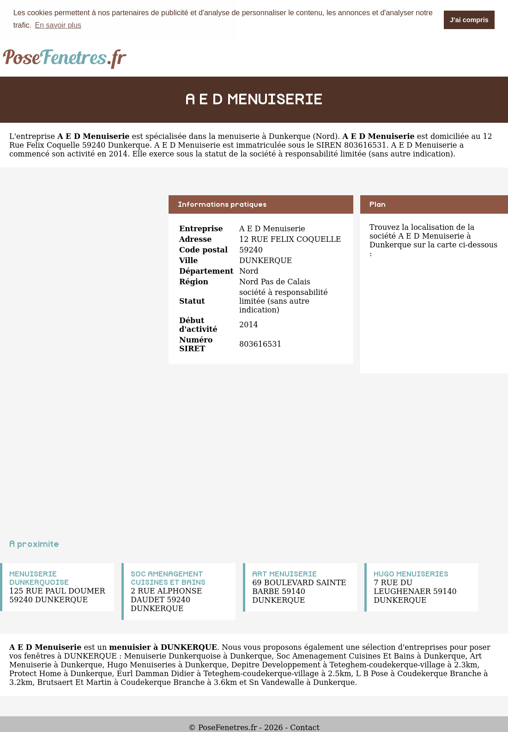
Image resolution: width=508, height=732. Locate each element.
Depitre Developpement (276, 664)
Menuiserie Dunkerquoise (172, 655)
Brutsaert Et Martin (74, 682)
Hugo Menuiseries (141, 664)
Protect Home (35, 673)
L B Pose (372, 673)
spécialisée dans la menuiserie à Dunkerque (227, 136)
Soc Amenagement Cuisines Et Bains (345, 655)
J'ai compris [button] (469, 20)
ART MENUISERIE (284, 573)
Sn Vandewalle (276, 682)
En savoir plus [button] (58, 25)
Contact (305, 727)
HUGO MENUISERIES (411, 573)
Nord (325, 136)
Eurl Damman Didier (155, 673)
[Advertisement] (81, 259)
